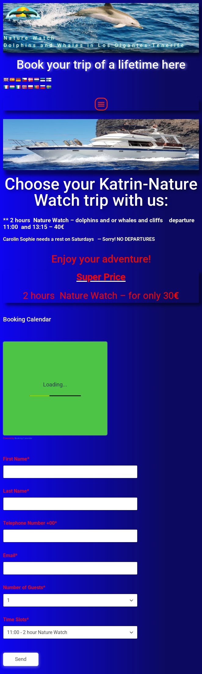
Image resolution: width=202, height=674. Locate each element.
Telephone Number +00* (30, 523)
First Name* (16, 459)
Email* (10, 555)
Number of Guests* (24, 587)
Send (21, 659)
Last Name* (16, 491)
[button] (101, 104)
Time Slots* (16, 619)
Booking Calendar (23, 438)
